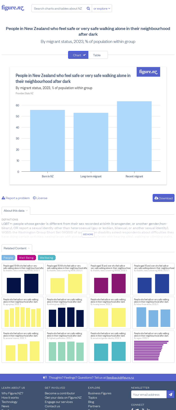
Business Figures (99, 393)
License (40, 198)
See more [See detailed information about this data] (88, 234)
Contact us (52, 406)
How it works (10, 397)
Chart (77, 55)
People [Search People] (8, 257)
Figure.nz (13, 8)
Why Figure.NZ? (12, 393)
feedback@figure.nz (120, 377)
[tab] (78, 55)
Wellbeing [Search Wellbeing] (46, 257)
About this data (14, 210)
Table (97, 55)
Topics (92, 397)
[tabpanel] (88, 126)
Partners (94, 406)
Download (163, 198)
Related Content (15, 248)
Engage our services (59, 401)
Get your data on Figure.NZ (63, 397)
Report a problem (16, 198)
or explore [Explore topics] (102, 8)
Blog (91, 401)
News (5, 406)
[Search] (88, 8)
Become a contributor (60, 393)
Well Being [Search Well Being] (26, 257)
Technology (9, 401)
